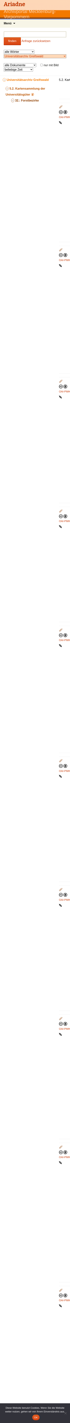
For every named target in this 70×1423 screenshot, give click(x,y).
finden (12, 41)
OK (36, 1417)
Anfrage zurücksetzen (35, 41)
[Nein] (65, 1413)
